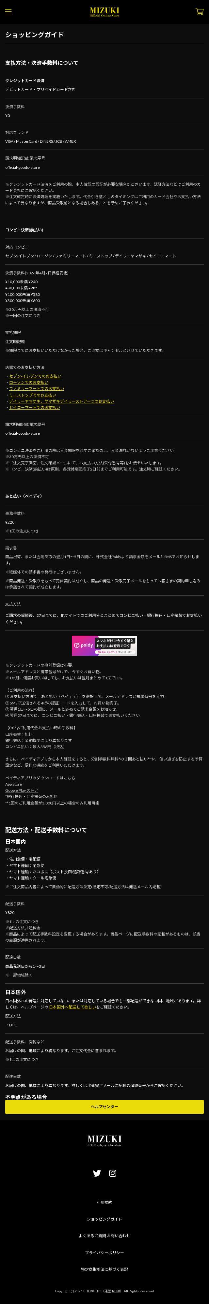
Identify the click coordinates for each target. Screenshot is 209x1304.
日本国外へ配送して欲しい (72, 1007)
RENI (116, 1291)
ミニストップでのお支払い (32, 395)
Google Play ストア (21, 790)
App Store (13, 784)
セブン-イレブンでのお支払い (35, 376)
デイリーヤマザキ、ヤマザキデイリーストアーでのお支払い (61, 401)
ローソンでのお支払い (28, 382)
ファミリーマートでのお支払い (36, 388)
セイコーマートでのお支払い (34, 407)
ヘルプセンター (104, 1106)
